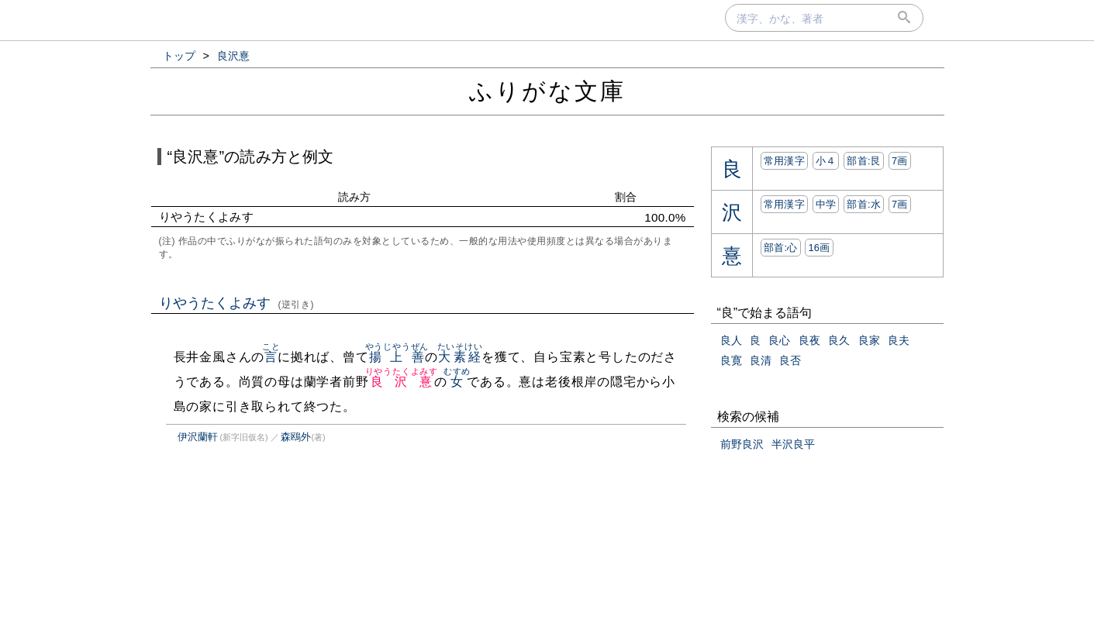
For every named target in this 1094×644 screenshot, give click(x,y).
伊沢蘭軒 (198, 437)
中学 (826, 204)
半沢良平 (793, 444)
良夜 (809, 340)
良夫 (898, 340)
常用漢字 (784, 161)
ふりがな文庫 (547, 91)
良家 (869, 340)
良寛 (731, 360)
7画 (900, 161)
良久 (839, 340)
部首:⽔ (864, 204)
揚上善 (397, 356)
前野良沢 (742, 444)
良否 (790, 360)
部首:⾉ (864, 161)
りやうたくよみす (237, 303)
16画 (819, 247)
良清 (760, 360)
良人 (731, 340)
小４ (826, 161)
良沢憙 (401, 381)
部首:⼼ (781, 247)
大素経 (460, 356)
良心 (779, 340)
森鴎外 (296, 437)
